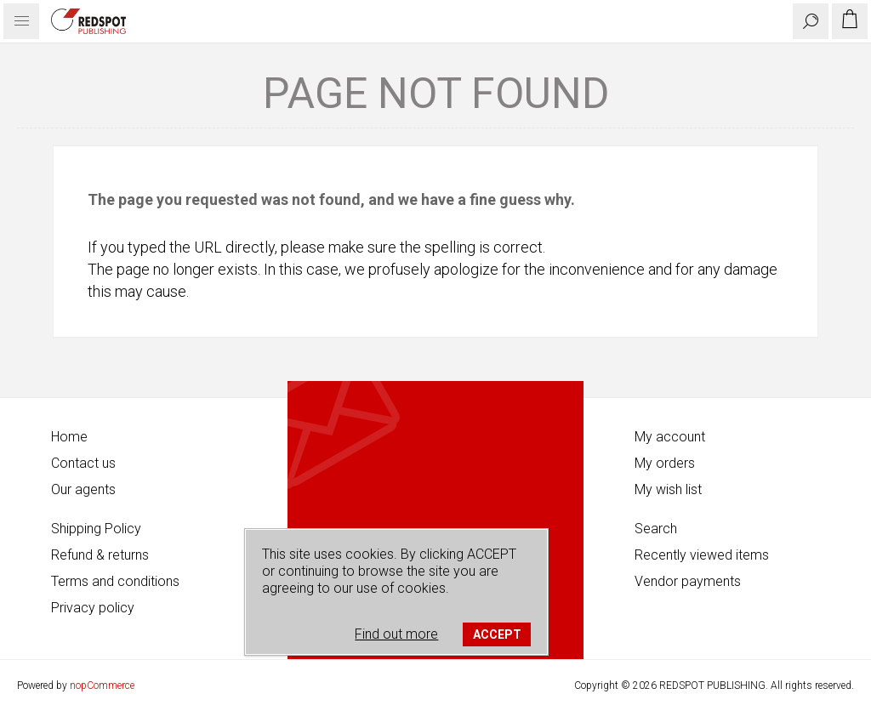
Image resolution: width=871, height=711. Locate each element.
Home (69, 437)
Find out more (396, 634)
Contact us (83, 463)
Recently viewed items (702, 555)
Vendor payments (688, 581)
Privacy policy (92, 608)
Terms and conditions (115, 581)
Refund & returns (100, 555)
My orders (665, 463)
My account (670, 437)
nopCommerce (102, 685)
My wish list (668, 489)
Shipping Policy (96, 528)
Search (656, 528)
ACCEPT (497, 634)
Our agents (83, 489)
